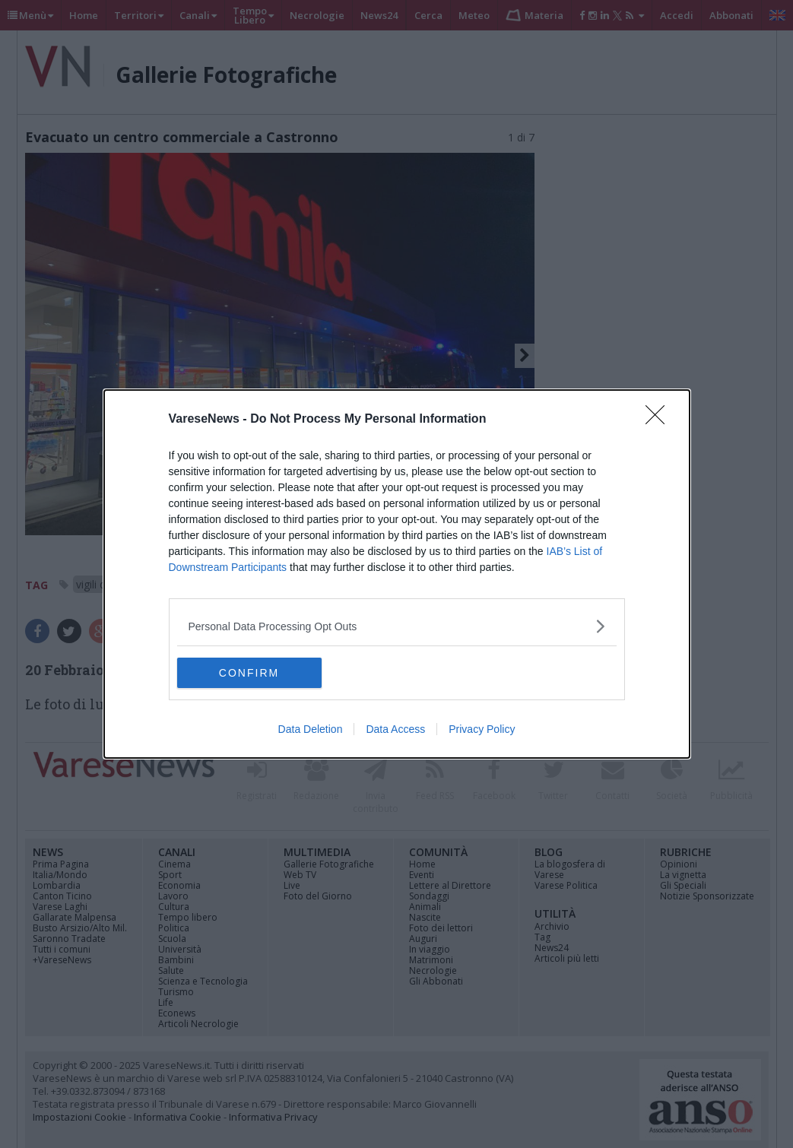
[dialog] (397, 574)
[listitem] (397, 626)
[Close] (660, 419)
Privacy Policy (482, 729)
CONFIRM (249, 673)
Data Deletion (310, 729)
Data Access (395, 729)
